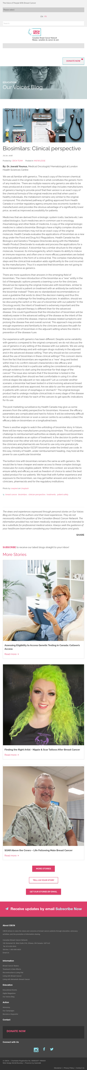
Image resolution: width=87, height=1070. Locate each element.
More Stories (43, 868)
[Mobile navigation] (43, 9)
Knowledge (39, 161)
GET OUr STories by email (43, 891)
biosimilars (22, 494)
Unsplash (25, 488)
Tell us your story (43, 880)
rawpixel (14, 488)
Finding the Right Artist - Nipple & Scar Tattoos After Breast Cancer (42, 749)
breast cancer (11, 494)
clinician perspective (36, 494)
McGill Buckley (17, 1063)
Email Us (6, 953)
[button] (82, 23)
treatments (51, 494)
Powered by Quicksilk (33, 1063)
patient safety (62, 494)
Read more (11, 654)
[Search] (43, 23)
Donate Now (73, 61)
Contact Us (80, 1068)
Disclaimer (58, 1068)
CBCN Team (17, 161)
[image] (43, 125)
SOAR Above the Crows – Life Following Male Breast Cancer (38, 850)
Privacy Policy (69, 1068)
